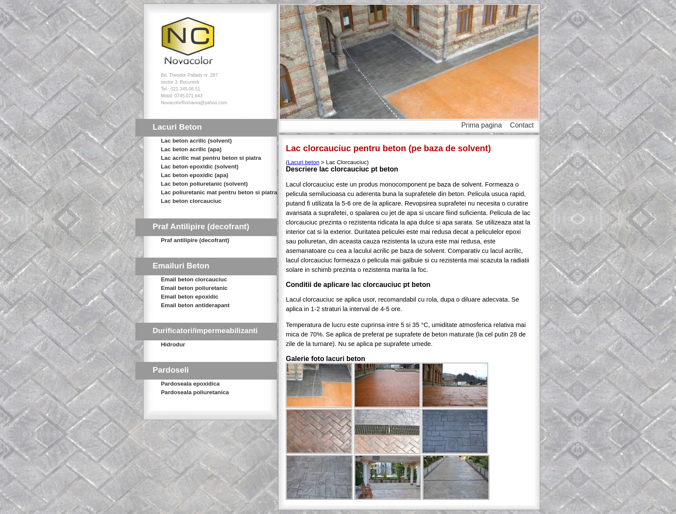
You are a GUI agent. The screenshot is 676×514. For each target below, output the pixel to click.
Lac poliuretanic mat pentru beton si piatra (219, 192)
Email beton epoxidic (189, 296)
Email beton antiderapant (195, 305)
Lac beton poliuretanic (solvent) (204, 184)
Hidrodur (173, 344)
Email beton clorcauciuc (194, 279)
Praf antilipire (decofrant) (195, 240)
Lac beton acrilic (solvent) (196, 140)
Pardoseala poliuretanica (195, 392)
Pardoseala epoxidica (190, 383)
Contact (522, 125)
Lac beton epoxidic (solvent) (199, 166)
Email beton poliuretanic (194, 288)
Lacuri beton (303, 162)
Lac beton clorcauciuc (191, 201)
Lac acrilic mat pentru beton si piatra (211, 158)
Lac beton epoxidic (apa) (194, 175)
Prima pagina (481, 125)
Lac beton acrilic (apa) (191, 149)
